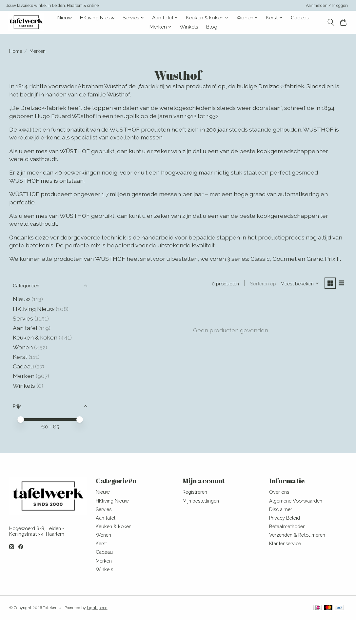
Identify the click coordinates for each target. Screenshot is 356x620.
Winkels (189, 27)
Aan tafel (25, 327)
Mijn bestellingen (201, 501)
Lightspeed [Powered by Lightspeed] (97, 608)
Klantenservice (285, 543)
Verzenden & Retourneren (297, 535)
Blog (211, 27)
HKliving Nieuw (97, 18)
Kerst (21, 356)
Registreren (195, 492)
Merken (23, 375)
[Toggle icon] (330, 22)
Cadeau (300, 18)
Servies (23, 318)
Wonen (23, 347)
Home (15, 51)
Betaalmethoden (287, 526)
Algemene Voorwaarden (295, 501)
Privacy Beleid (284, 518)
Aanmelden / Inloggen (327, 5)
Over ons (279, 492)
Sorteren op (263, 283)
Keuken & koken (35, 337)
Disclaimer (280, 509)
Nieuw (64, 18)
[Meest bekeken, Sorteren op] (299, 283)
